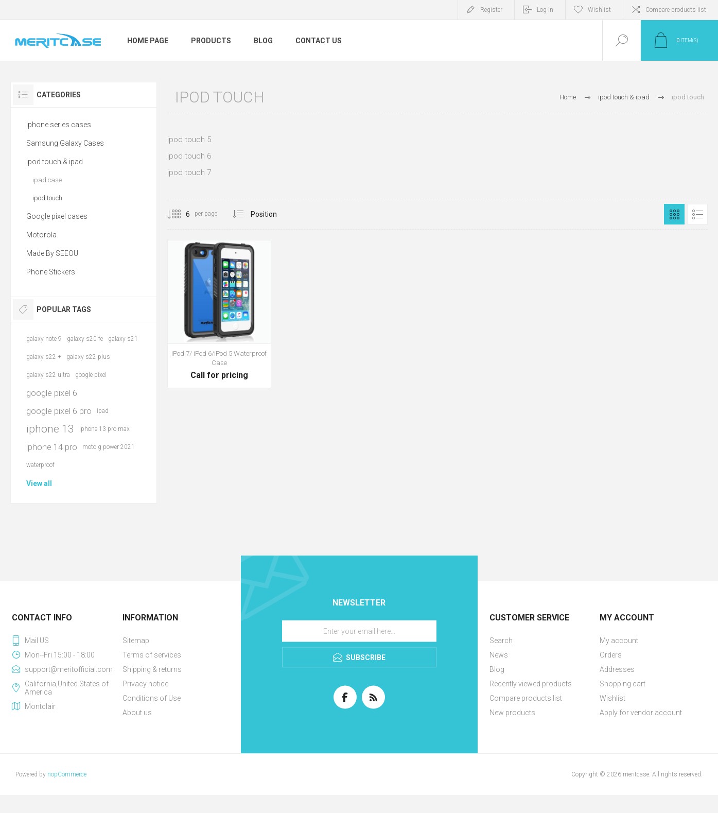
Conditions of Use (151, 698)
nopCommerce (66, 774)
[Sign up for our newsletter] (359, 631)
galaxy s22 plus (88, 356)
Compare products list (675, 9)
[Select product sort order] (271, 214)
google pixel (91, 374)
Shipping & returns (152, 669)
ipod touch (47, 198)
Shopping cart (622, 684)
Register (491, 9)
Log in (545, 9)
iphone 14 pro (51, 447)
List (697, 214)
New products (512, 712)
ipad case (47, 180)
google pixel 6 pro (59, 411)
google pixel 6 (51, 393)
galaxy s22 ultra (48, 374)
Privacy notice (145, 684)
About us (137, 712)
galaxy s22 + (43, 356)
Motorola (41, 235)
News (498, 655)
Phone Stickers (50, 272)
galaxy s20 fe (85, 338)
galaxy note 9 (44, 338)
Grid (674, 214)
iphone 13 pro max (104, 429)
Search (501, 640)
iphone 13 (50, 429)
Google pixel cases (56, 216)
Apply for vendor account (641, 712)
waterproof (40, 465)
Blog (496, 669)
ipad (103, 410)
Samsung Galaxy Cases (65, 143)
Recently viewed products (530, 684)
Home (567, 97)
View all (39, 483)
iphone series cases (58, 124)
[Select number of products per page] (180, 214)
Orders (611, 655)
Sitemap (135, 640)
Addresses (617, 669)
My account (619, 640)
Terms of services (151, 655)
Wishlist (612, 698)
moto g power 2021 (108, 447)
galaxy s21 (123, 338)
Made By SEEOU (52, 253)
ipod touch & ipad (54, 162)
